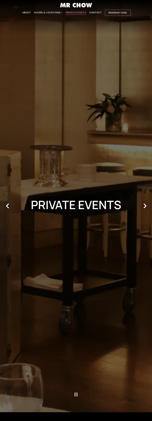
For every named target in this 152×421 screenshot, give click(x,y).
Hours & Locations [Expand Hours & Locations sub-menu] (48, 12)
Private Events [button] (76, 12)
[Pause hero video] (76, 385)
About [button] (26, 12)
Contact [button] (95, 12)
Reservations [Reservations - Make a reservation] (117, 12)
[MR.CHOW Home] (76, 5)
